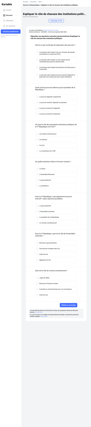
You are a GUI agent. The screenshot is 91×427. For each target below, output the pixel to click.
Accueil (7, 10)
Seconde (33, 2)
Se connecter (9, 26)
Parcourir (7, 15)
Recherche (8, 21)
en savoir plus (38, 312)
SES (40, 2)
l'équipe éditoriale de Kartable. (51, 30)
